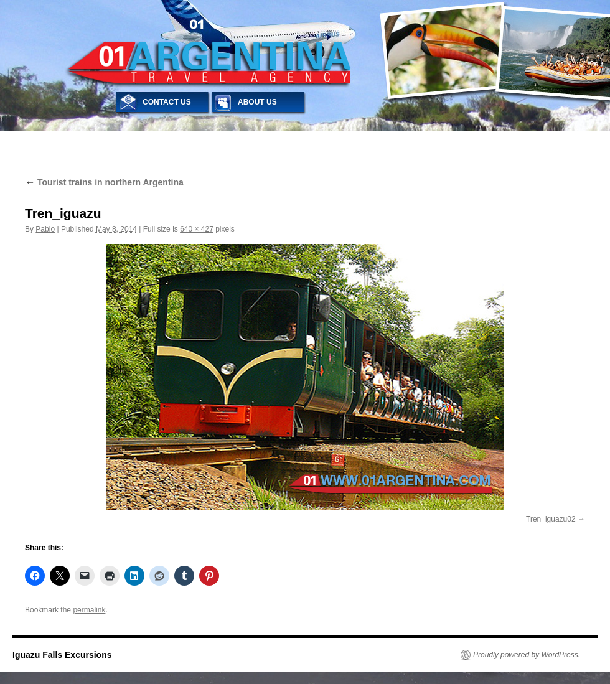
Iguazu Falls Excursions (62, 655)
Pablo (45, 229)
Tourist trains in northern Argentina (104, 182)
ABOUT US (257, 102)
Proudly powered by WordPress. (526, 654)
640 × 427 (197, 229)
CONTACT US (167, 102)
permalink (89, 610)
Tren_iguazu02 (551, 519)
